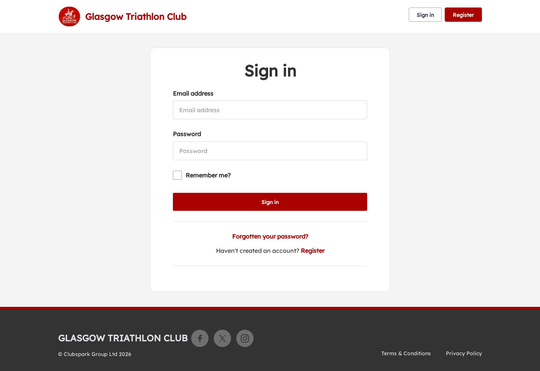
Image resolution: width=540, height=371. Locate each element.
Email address (193, 93)
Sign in (425, 15)
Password (187, 134)
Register (463, 15)
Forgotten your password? (270, 236)
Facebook (199, 338)
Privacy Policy (464, 353)
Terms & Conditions (406, 353)
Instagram (245, 338)
